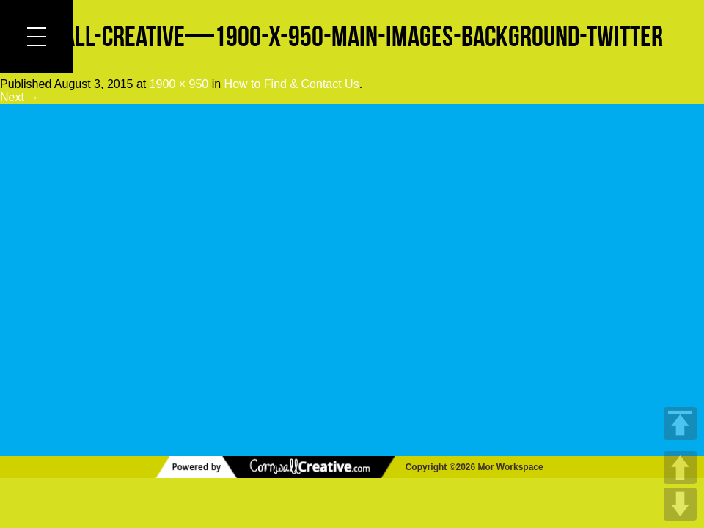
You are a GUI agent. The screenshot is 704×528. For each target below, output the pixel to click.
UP (680, 467)
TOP (680, 423)
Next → (19, 97)
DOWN (680, 504)
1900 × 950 (179, 84)
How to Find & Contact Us (291, 84)
